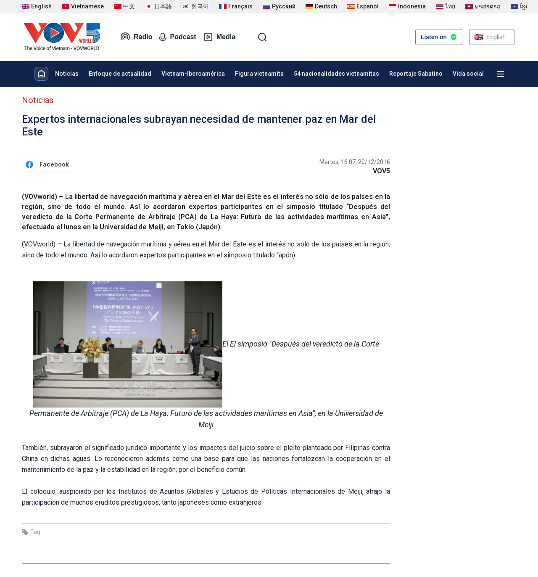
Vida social (468, 73)
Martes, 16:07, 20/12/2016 (354, 162)
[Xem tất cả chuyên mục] (500, 74)
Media (219, 37)
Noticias (67, 73)
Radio (136, 37)
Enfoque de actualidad (120, 73)
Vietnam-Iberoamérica (193, 73)
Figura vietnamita (259, 73)
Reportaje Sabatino (416, 73)
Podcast (177, 37)
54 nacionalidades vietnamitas (336, 73)
